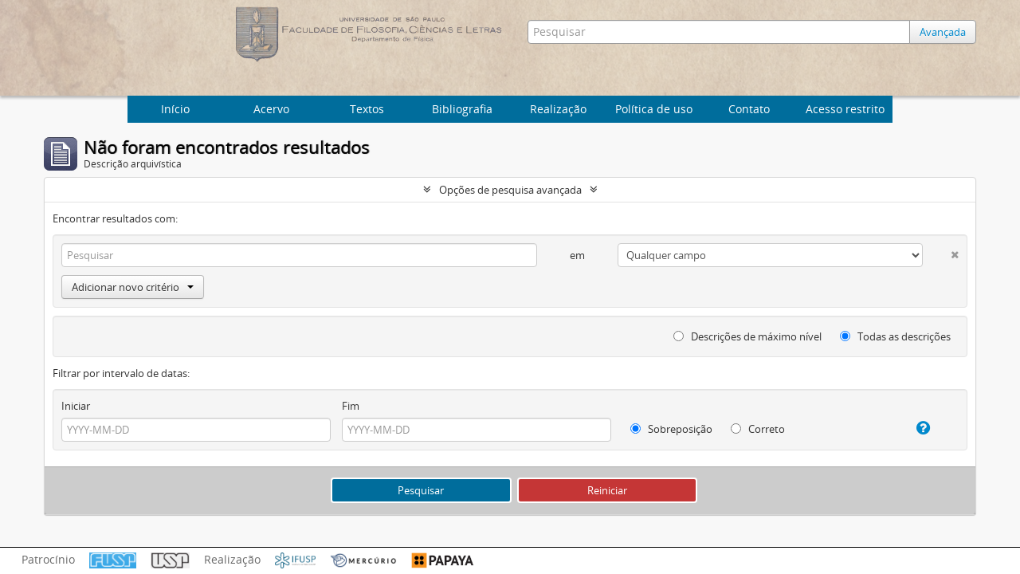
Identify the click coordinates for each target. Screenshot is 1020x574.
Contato (749, 108)
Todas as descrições (895, 336)
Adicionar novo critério (133, 287)
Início (175, 108)
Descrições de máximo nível (747, 336)
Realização (558, 108)
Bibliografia (462, 108)
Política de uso (653, 108)
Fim (350, 406)
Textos (367, 108)
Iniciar (75, 406)
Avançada (943, 32)
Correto (758, 429)
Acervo (271, 108)
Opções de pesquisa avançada (510, 190)
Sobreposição (671, 429)
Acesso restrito (845, 108)
